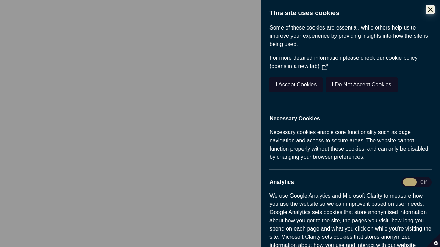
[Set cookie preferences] (433, 240)
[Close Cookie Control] (432, 9)
